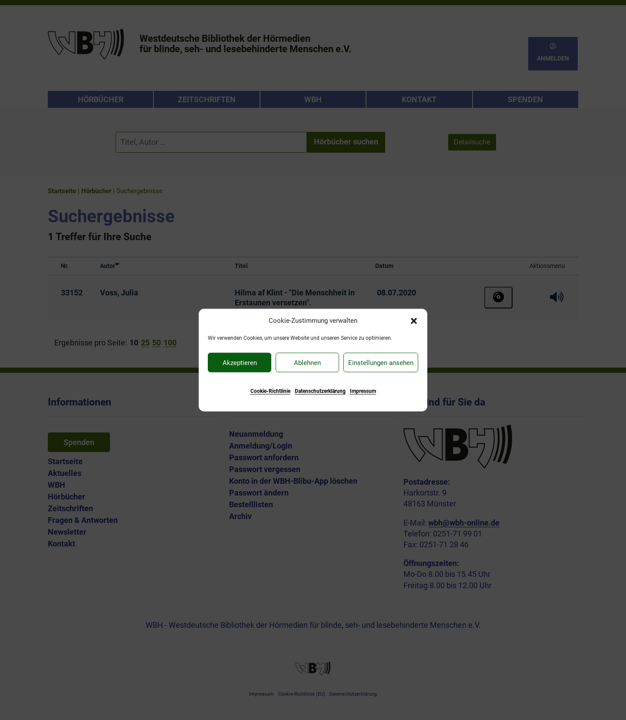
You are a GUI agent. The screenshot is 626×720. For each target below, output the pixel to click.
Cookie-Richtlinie (270, 391)
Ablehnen (307, 362)
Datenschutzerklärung (320, 391)
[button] (414, 320)
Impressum (363, 391)
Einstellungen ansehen (380, 362)
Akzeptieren (240, 362)
